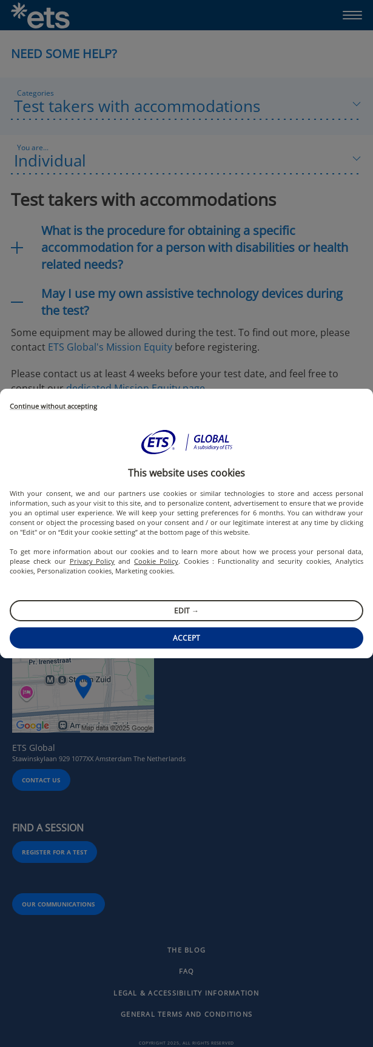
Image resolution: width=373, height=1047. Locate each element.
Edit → (186, 611)
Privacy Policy (92, 561)
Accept (186, 638)
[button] (186, 442)
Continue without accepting (53, 407)
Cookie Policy (156, 561)
